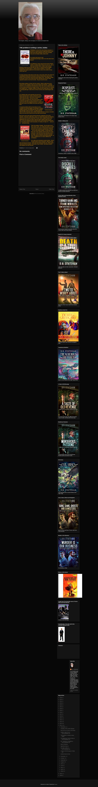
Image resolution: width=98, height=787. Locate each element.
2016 (61, 716)
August (62, 761)
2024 (61, 701)
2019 (61, 710)
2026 (61, 697)
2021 (61, 706)
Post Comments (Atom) (39, 193)
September (63, 760)
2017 (61, 714)
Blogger (55, 784)
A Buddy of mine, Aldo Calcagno (67, 728)
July (62, 763)
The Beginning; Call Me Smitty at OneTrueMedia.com (68, 739)
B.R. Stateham (75, 669)
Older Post (51, 189)
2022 (61, 704)
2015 (61, 717)
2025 (61, 699)
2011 (61, 725)
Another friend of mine (65, 754)
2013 (61, 721)
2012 (61, 723)
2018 (61, 712)
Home (37, 189)
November (63, 756)
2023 (61, 703)
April (62, 769)
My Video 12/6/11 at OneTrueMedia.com (65, 748)
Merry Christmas (64, 744)
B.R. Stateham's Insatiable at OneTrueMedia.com (67, 742)
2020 (61, 708)
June (62, 765)
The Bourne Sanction (25, 65)
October (63, 758)
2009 (61, 775)
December (63, 727)
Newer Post (22, 189)
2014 (61, 719)
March (62, 771)
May (62, 767)
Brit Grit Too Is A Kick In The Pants (68, 730)
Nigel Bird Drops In (65, 746)
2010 (61, 773)
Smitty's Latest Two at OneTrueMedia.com (65, 733)
